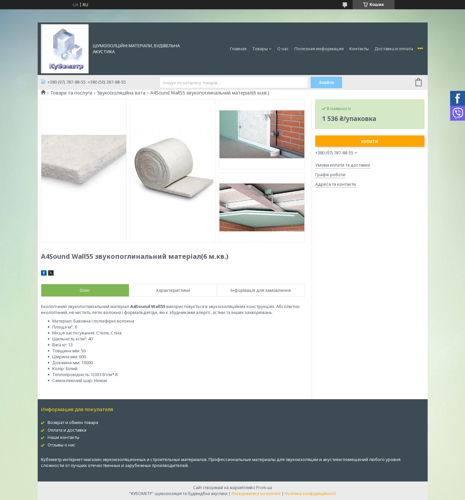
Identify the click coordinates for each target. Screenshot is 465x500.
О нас (283, 49)
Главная (238, 49)
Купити (369, 141)
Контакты (359, 49)
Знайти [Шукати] (326, 82)
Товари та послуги (71, 93)
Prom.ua (264, 487)
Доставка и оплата (393, 49)
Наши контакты (63, 437)
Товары (260, 49)
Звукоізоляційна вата (121, 93)
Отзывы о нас (61, 445)
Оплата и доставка (67, 430)
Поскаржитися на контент (256, 493)
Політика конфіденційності (310, 493)
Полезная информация (319, 49)
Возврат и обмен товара (73, 422)
